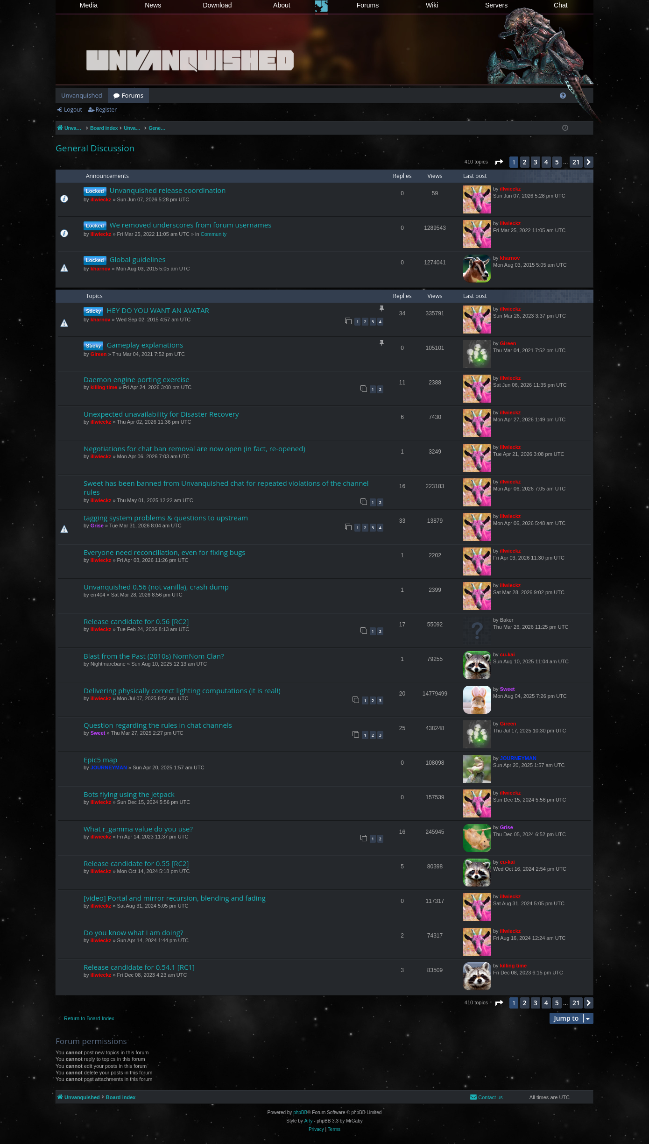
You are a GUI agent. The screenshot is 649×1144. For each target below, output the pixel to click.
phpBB (300, 1112)
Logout (73, 110)
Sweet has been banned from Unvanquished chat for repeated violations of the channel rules (226, 487)
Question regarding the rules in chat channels (158, 725)
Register (106, 110)
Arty (308, 1120)
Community (214, 234)
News (153, 5)
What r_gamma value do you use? (138, 828)
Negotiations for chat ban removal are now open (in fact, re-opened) (194, 448)
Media (89, 5)
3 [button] (535, 161)
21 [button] (576, 161)
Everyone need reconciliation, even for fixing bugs (164, 552)
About (281, 5)
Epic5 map (100, 759)
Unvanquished (81, 95)
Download (217, 5)
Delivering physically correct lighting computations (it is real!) (182, 690)
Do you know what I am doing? (133, 932)
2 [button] (525, 161)
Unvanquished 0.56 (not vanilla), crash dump (156, 586)
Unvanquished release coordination (168, 190)
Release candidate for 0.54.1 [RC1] (139, 967)
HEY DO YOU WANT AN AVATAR (157, 310)
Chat (561, 5)
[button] (499, 162)
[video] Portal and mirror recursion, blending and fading (175, 897)
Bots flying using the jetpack (129, 794)
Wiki (432, 5)
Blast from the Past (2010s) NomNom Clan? (154, 656)
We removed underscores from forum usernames (191, 224)
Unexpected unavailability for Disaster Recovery (161, 414)
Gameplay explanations (144, 344)
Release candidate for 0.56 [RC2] (136, 621)
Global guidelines (138, 259)
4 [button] (546, 161)
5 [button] (557, 161)
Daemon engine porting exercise (137, 379)
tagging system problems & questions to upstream (166, 517)
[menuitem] (563, 95)
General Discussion (95, 148)
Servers (496, 5)
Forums (368, 5)
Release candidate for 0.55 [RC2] (136, 863)
